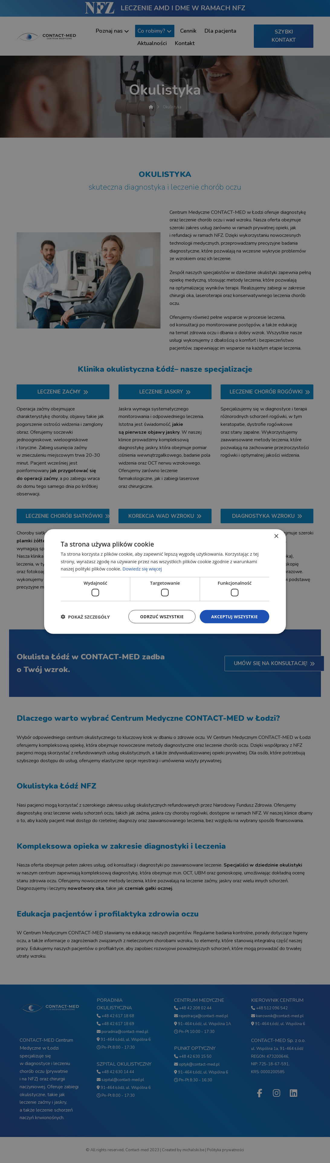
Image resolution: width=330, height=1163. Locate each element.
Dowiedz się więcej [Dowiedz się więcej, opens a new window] (142, 569)
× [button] (276, 536)
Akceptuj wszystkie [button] (234, 616)
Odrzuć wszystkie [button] (162, 616)
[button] (85, 616)
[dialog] (165, 581)
